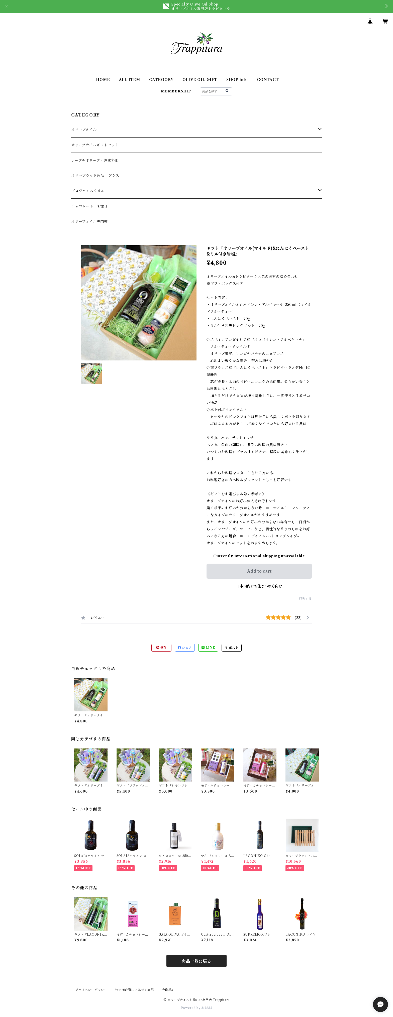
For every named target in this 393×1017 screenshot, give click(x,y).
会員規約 (168, 990)
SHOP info (237, 79)
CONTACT (268, 79)
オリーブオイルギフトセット (95, 145)
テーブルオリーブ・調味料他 (95, 160)
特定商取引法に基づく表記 (134, 990)
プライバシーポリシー (91, 990)
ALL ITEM (129, 79)
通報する (305, 598)
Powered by (197, 1008)
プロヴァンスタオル (88, 191)
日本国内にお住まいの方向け (259, 586)
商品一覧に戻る (196, 961)
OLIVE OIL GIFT (199, 79)
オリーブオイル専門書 (89, 221)
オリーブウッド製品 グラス (95, 175)
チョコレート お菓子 (89, 206)
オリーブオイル (84, 130)
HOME (103, 79)
